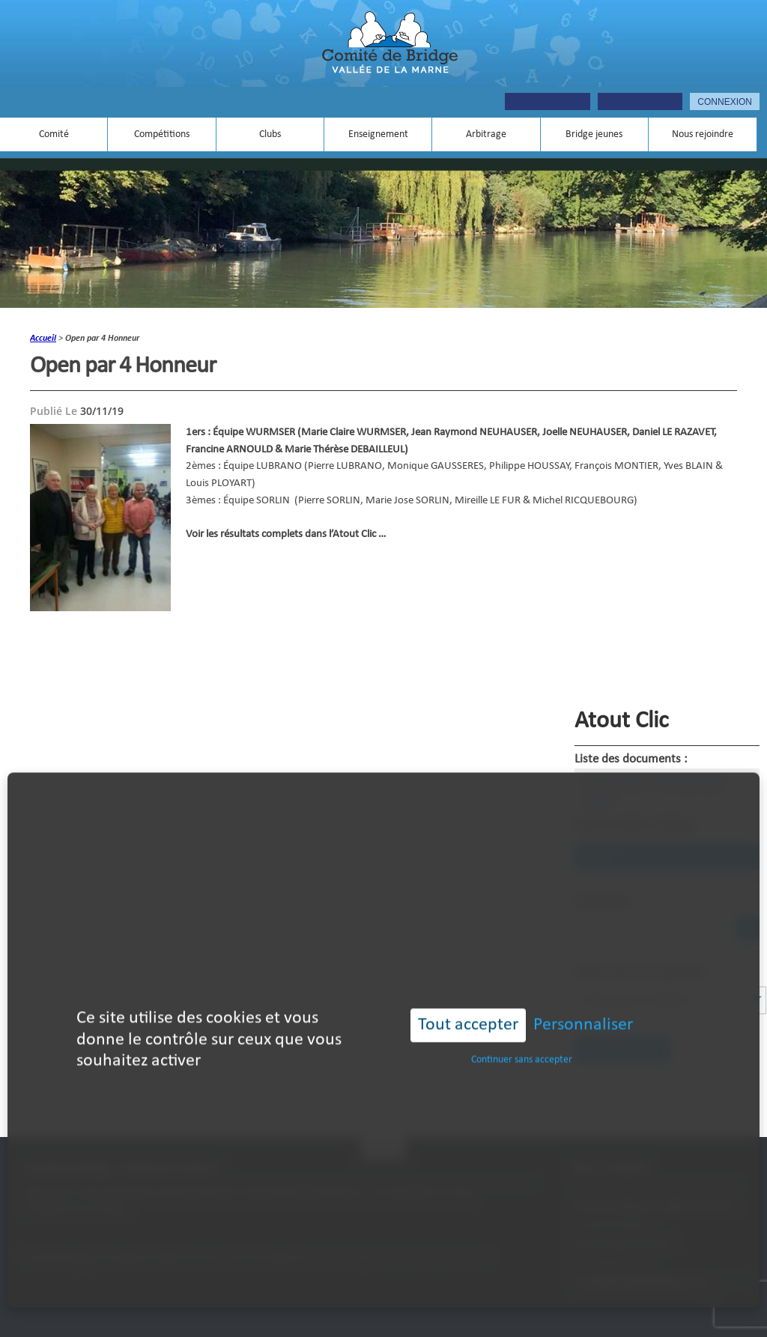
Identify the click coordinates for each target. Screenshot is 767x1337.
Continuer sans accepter (521, 1038)
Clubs (270, 134)
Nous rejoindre (702, 134)
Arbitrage (486, 134)
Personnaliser (583, 1004)
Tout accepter (468, 1004)
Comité (54, 134)
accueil (43, 338)
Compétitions (162, 134)
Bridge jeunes (594, 134)
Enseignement (378, 134)
